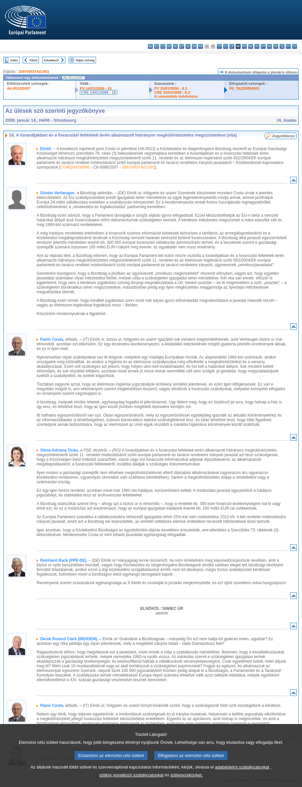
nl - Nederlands (250, 46)
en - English (194, 46)
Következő (51, 60)
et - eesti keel (181, 46)
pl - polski (256, 46)
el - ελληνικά (187, 46)
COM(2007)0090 (74, 167)
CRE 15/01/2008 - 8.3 (172, 92)
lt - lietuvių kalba (231, 46)
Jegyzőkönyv (283, 136)
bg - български (150, 46)
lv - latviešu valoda (225, 46)
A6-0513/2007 (18, 88)
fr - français (200, 46)
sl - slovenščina (282, 46)
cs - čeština (162, 46)
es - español (156, 46)
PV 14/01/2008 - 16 (96, 88)
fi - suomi (288, 46)
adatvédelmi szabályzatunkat (242, 778)
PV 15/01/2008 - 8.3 (170, 88)
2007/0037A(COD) (138, 167)
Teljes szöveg (85, 60)
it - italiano (219, 46)
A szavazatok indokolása (175, 96)
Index (14, 60)
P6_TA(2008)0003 (244, 88)
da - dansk (169, 46)
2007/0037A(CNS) (34, 72)
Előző (34, 60)
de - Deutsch (175, 46)
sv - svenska (294, 46)
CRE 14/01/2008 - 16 (98, 92)
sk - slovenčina (275, 46)
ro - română (269, 46)
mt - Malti (244, 46)
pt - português (263, 46)
